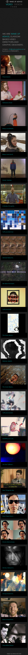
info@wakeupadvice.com (16, 49)
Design (18, 4)
